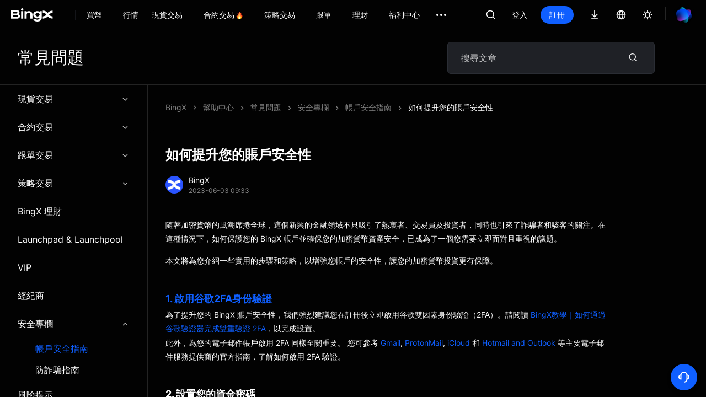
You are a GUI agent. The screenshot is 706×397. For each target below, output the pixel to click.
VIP (24, 267)
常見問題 (265, 107)
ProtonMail (424, 342)
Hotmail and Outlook (518, 342)
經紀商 (31, 295)
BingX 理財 (40, 211)
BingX (175, 107)
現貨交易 (74, 98)
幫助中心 (218, 107)
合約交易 (74, 126)
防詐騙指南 (57, 370)
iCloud (458, 342)
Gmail (390, 342)
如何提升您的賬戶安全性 (450, 107)
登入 (519, 14)
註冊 (557, 14)
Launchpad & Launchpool (70, 239)
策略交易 (74, 183)
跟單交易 (74, 154)
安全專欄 (74, 323)
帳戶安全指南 (61, 349)
